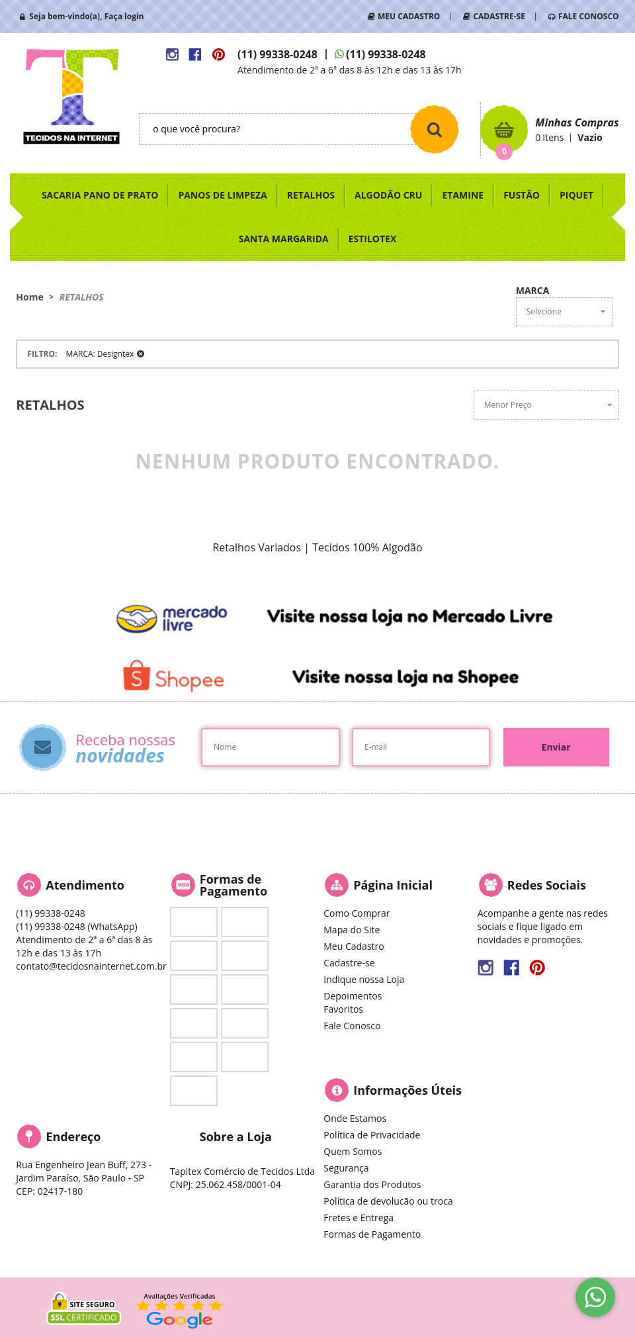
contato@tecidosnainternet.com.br (91, 966)
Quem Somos (352, 1151)
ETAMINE (463, 195)
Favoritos (343, 1009)
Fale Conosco (351, 1025)
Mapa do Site (351, 929)
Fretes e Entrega (358, 1217)
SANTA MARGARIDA (284, 238)
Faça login (124, 16)
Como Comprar (356, 913)
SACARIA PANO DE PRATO (100, 195)
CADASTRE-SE (499, 16)
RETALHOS (311, 195)
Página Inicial (393, 885)
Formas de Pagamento (372, 1234)
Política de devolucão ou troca (387, 1201)
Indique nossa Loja (363, 979)
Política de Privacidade (371, 1135)
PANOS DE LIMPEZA (222, 195)
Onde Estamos (354, 1118)
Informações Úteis (407, 1090)
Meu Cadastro (353, 946)
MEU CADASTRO (409, 16)
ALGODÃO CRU (388, 195)
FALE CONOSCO (588, 16)
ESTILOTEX (373, 238)
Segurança (345, 1168)
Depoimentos (352, 996)
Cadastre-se (348, 962)
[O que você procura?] (434, 129)
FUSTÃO (521, 195)
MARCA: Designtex (100, 353)
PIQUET (576, 195)
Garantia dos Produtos (372, 1184)
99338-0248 (277, 54)
